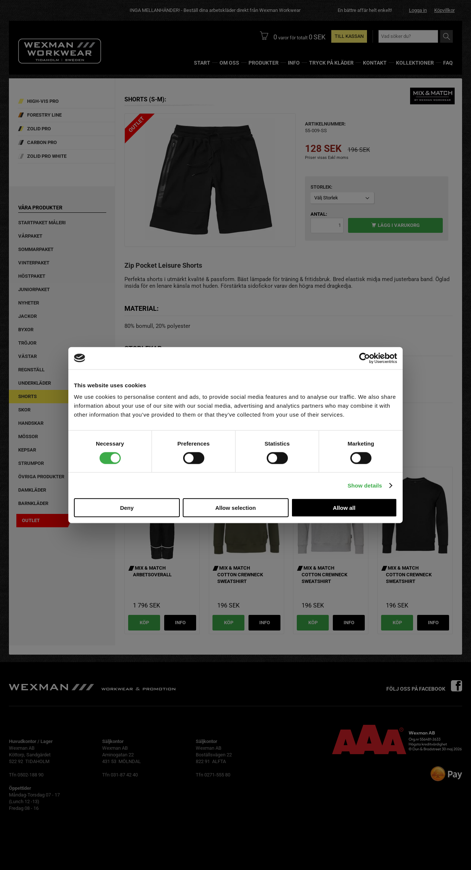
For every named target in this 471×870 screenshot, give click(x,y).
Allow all (344, 508)
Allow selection (235, 508)
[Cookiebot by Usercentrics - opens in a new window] (364, 358)
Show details (365, 485)
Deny (127, 508)
